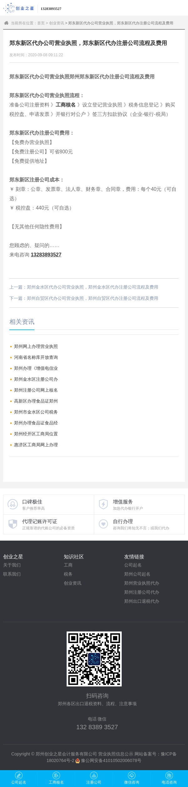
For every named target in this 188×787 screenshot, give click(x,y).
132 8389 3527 (97, 727)
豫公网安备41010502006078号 (111, 760)
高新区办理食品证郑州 (36, 400)
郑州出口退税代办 (141, 601)
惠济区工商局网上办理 (36, 444)
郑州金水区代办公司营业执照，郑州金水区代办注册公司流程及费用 (92, 287)
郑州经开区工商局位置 (36, 433)
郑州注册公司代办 (141, 592)
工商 (68, 564)
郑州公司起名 (137, 574)
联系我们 (12, 574)
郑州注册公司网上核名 (36, 390)
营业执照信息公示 (115, 753)
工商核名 (66, 104)
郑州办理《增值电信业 (36, 368)
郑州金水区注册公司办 (36, 379)
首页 (41, 23)
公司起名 (133, 564)
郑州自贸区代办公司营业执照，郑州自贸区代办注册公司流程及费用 (92, 298)
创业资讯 (56, 23)
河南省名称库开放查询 (36, 357)
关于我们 (12, 564)
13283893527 (46, 254)
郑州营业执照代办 (141, 583)
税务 (68, 574)
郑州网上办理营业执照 (36, 346)
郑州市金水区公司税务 (36, 411)
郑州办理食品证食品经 (36, 422)
